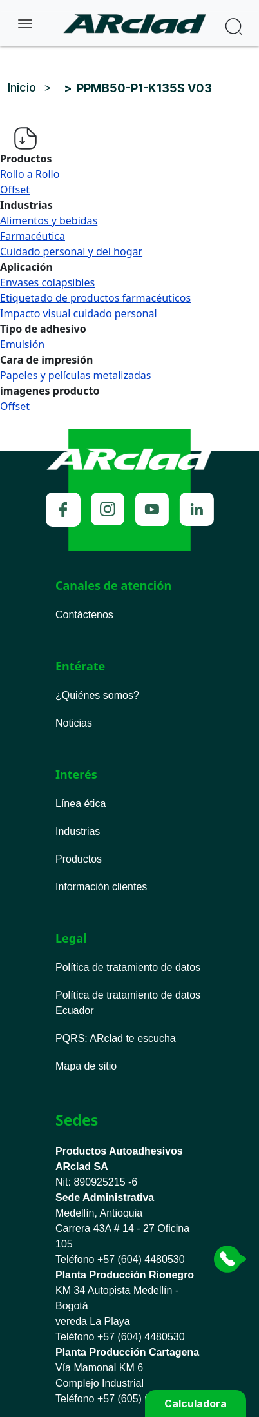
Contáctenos (84, 614)
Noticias (73, 723)
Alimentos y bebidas (48, 220)
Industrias (77, 831)
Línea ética (80, 803)
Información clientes (101, 886)
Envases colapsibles (47, 282)
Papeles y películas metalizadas (75, 375)
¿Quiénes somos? (97, 695)
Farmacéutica (32, 236)
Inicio (22, 87)
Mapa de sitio (86, 1065)
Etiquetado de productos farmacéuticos (95, 298)
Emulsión (22, 344)
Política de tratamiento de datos (127, 967)
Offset (15, 189)
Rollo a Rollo (29, 174)
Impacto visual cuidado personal (78, 313)
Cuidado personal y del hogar (71, 251)
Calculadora (195, 1403)
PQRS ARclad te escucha (115, 1038)
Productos (78, 859)
